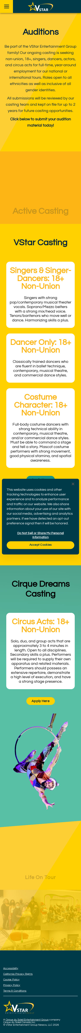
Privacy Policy (11, 985)
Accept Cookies (40, 544)
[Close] (73, 484)
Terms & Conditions (14, 990)
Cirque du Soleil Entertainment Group (27, 1019)
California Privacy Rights (18, 974)
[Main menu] (6, 6)
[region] (40, 516)
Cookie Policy (11, 979)
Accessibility (10, 968)
